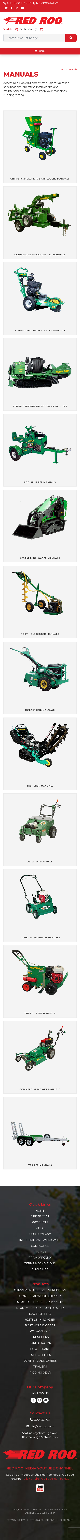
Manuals (73, 69)
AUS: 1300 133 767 (17, 3)
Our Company (40, 1234)
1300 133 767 (41, 1419)
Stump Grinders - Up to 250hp (40, 1308)
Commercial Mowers (40, 1360)
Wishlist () (10, 29)
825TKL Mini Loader (40, 1319)
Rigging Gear (40, 1372)
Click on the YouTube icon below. (46, 1478)
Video (40, 1228)
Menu (40, 51)
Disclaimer (40, 1269)
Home (62, 69)
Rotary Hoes (40, 1331)
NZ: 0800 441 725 (46, 3)
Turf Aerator (40, 1343)
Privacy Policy (40, 1257)
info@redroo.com (42, 1426)
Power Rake (40, 1349)
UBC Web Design (45, 1513)
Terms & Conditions (40, 1263)
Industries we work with (40, 1240)
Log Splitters (40, 1313)
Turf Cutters (40, 1354)
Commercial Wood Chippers (40, 1296)
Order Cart (40, 1216)
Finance (40, 1251)
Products (40, 1222)
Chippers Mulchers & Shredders (40, 1290)
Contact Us (40, 1246)
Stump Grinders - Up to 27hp (40, 1302)
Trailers (40, 1366)
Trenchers (40, 1337)
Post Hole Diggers (40, 1325)
